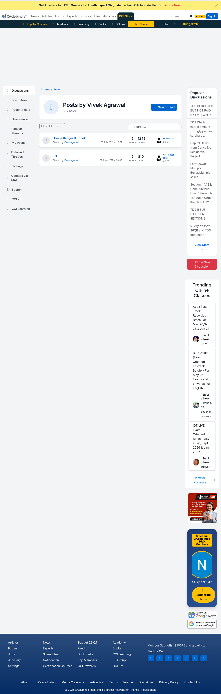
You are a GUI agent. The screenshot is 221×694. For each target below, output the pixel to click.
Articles (13, 642)
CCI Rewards (87, 666)
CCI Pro (118, 24)
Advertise (96, 682)
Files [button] (97, 16)
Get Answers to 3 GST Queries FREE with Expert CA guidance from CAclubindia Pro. (107, 5)
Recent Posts (18, 110)
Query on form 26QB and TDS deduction (200, 230)
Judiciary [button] (109, 16)
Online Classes (202, 290)
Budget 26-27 (87, 642)
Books (100, 24)
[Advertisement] (110, 55)
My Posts (15, 143)
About (25, 682)
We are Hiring (46, 682)
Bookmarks (85, 654)
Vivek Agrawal (71, 142)
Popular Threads (14, 131)
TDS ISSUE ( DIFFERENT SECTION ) (198, 214)
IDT (55, 156)
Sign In (212, 16)
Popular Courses (34, 24)
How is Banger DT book (69, 138)
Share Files (50, 654)
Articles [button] (47, 16)
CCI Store (126, 16)
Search (14, 189)
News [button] (35, 16)
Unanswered (17, 119)
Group (119, 660)
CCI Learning (18, 209)
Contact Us (192, 682)
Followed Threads (15, 154)
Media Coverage (72, 682)
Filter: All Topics (51, 126)
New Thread (164, 107)
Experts (48, 648)
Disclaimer (146, 682)
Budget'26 (190, 24)
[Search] (181, 16)
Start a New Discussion (202, 264)
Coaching (81, 24)
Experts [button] (72, 16)
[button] (190, 16)
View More (201, 246)
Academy (60, 24)
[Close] (216, 5)
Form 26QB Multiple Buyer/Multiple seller (200, 170)
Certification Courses (57, 666)
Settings (14, 166)
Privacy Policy (169, 682)
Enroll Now (206, 337)
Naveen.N (168, 138)
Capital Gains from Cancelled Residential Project (200, 149)
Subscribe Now (203, 595)
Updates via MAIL (17, 178)
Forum (12, 648)
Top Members (87, 660)
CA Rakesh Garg (169, 156)
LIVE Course (141, 24)
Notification (51, 660)
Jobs (162, 24)
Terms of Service (121, 682)
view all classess (205, 480)
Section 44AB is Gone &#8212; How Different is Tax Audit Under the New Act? (201, 193)
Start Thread (17, 100)
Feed (81, 648)
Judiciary (14, 660)
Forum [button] (59, 16)
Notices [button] (85, 16)
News (47, 642)
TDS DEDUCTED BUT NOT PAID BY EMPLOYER (201, 110)
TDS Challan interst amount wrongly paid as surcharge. (201, 128)
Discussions (17, 90)
